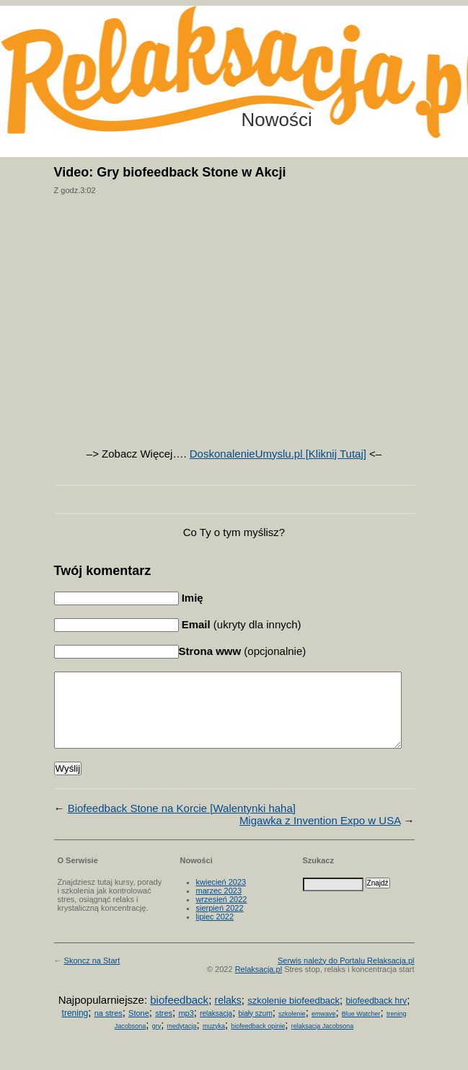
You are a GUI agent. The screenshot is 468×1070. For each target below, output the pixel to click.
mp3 (185, 1028)
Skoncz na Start (92, 975)
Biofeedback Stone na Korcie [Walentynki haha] (182, 823)
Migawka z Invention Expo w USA (319, 835)
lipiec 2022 (215, 931)
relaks (227, 1015)
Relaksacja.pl (258, 984)
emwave (324, 1029)
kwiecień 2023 (221, 897)
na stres (108, 1028)
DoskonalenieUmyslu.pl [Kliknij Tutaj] (278, 453)
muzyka (214, 1041)
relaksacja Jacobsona (322, 1041)
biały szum (256, 1029)
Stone (138, 1028)
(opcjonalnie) (242, 651)
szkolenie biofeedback (293, 1015)
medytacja (182, 1041)
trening (75, 1028)
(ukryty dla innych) (240, 624)
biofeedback (179, 1015)
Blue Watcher (361, 1029)
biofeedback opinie (258, 1041)
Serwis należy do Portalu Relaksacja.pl (346, 975)
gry (157, 1041)
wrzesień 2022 (221, 914)
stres (163, 1028)
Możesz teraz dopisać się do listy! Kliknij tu (409, 60)
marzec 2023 (219, 905)
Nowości (277, 119)
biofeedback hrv (376, 1016)
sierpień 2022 (220, 923)
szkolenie (292, 1029)
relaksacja (216, 1029)
